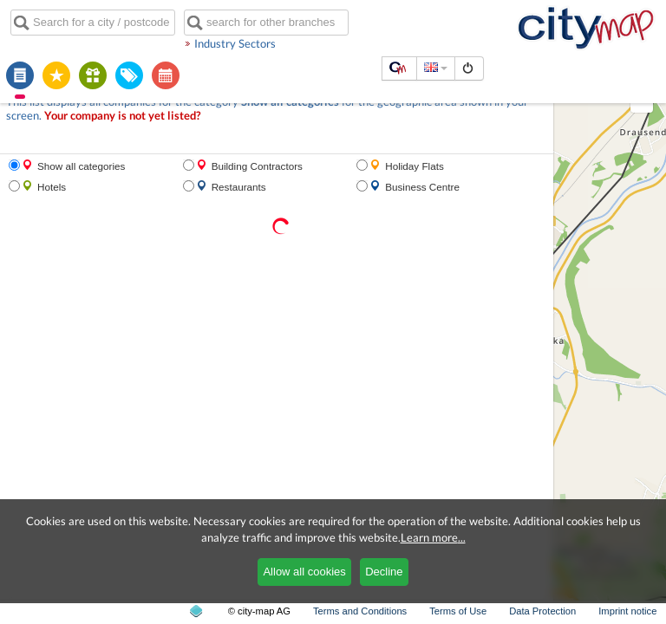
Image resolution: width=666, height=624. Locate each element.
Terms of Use (457, 611)
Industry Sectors (235, 43)
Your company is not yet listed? (122, 115)
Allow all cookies (304, 571)
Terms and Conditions (360, 611)
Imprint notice (627, 611)
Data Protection (542, 611)
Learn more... (433, 537)
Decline (383, 571)
